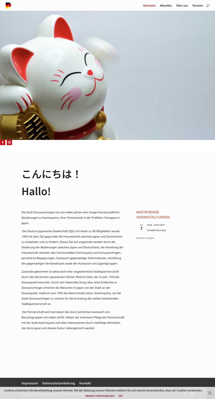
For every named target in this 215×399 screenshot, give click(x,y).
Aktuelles (166, 5)
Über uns (182, 5)
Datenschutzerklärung (58, 383)
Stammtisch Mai (156, 230)
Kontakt (85, 383)
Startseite (149, 5)
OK (120, 396)
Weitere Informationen (99, 396)
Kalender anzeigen (145, 238)
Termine (197, 5)
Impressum (30, 383)
